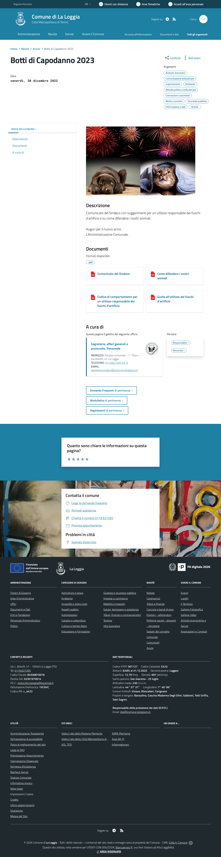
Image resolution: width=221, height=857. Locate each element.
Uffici (13, 604)
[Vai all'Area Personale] (186, 4)
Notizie (151, 593)
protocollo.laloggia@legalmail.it (36, 683)
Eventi (184, 593)
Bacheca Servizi (19, 772)
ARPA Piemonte (121, 733)
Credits (14, 800)
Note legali (16, 789)
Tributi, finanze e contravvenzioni (122, 615)
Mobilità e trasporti (114, 604)
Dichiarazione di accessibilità (26, 739)
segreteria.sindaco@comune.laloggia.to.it (114, 370)
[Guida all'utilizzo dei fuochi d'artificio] (153, 297)
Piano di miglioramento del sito (28, 744)
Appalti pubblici (70, 609)
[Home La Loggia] (46, 19)
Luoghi (184, 598)
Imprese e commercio (115, 598)
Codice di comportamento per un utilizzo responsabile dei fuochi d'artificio (117, 301)
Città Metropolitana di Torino (50, 22)
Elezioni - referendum (159, 615)
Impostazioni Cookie (21, 794)
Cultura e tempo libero (74, 626)
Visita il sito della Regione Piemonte (81, 733)
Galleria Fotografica (192, 609)
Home (13, 49)
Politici (14, 626)
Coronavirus (153, 598)
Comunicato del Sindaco (113, 273)
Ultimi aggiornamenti (22, 805)
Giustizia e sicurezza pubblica (119, 593)
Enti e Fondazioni (20, 615)
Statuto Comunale (20, 778)
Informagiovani (120, 744)
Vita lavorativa (111, 626)
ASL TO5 (66, 744)
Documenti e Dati (20, 609)
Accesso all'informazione (138, 34)
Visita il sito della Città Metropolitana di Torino (87, 739)
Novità (25, 49)
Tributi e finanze (156, 604)
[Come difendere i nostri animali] (153, 274)
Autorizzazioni (69, 615)
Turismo (107, 620)
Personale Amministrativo (25, 620)
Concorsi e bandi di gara (160, 609)
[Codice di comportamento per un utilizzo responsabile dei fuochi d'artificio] (93, 297)
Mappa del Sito (18, 816)
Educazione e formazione (75, 631)
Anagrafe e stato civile (74, 604)
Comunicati (153, 642)
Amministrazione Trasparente (27, 733)
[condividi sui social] (172, 57)
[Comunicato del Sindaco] (93, 274)
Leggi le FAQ (17, 750)
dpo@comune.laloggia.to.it (135, 712)
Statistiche (16, 811)
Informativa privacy (21, 783)
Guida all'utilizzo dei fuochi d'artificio (175, 299)
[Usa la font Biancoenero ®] (113, 4)
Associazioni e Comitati (194, 631)
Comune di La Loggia (56, 17)
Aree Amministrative (22, 598)
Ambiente (67, 598)
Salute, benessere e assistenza (121, 609)
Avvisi (36, 49)
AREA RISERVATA (108, 851)
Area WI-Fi (118, 739)
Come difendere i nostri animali (173, 275)
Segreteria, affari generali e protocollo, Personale (109, 346)
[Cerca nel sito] (203, 19)
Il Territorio (187, 604)
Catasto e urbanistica (73, 620)
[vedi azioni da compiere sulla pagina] (191, 57)
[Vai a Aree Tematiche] (148, 4)
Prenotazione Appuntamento (27, 755)
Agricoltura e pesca (72, 593)
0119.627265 (23, 671)
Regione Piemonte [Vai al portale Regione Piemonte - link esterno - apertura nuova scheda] (22, 4)
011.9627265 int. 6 (116, 363)
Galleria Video (188, 615)
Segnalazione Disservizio (24, 761)
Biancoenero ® (124, 847)
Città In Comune (178, 842)
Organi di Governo (20, 593)
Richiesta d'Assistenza (23, 766)
